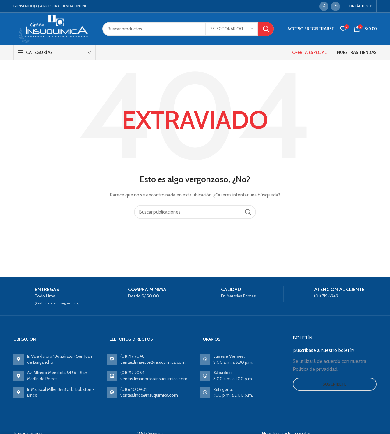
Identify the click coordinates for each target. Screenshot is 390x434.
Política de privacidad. (315, 369)
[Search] (188, 29)
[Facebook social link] (323, 6)
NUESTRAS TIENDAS (357, 52)
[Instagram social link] (335, 6)
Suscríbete (335, 384)
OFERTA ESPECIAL (309, 52)
